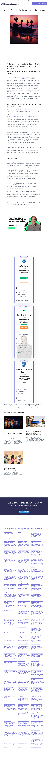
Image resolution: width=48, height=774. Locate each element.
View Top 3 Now (24, 514)
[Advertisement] (24, 55)
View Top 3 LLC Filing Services (39, 3)
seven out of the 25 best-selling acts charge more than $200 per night (23, 119)
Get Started (24, 281)
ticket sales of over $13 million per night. (22, 81)
